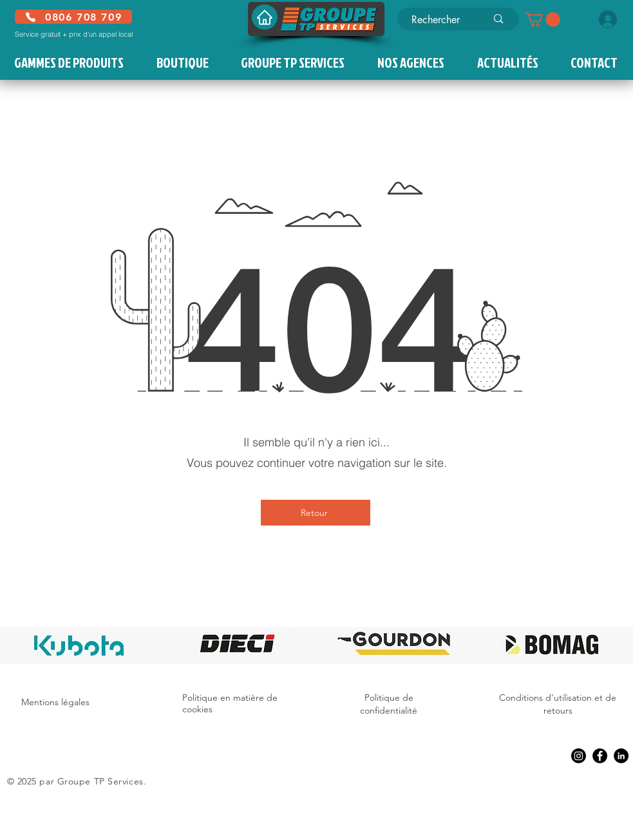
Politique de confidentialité (388, 704)
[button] (542, 19)
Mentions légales (55, 702)
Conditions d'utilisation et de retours (557, 704)
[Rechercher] (439, 20)
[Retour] (315, 513)
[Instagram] (578, 755)
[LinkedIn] (621, 755)
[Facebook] (599, 755)
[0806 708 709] (73, 17)
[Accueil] (265, 17)
